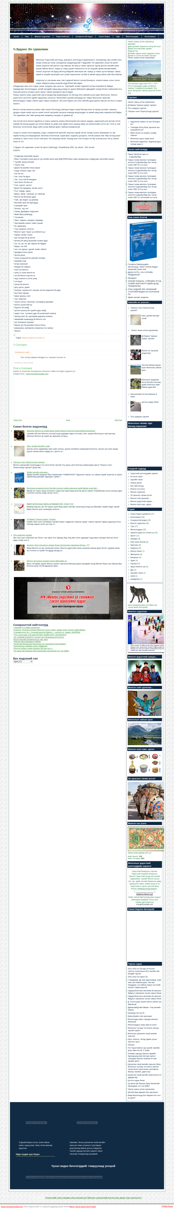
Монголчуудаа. (132, 36)
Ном (27, 36)
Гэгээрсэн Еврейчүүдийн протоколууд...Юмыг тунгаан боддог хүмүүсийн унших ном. (143, 266)
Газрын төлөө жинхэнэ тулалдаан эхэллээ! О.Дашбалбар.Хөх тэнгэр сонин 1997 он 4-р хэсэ (142, 186)
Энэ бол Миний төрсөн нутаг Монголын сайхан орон (151, 367)
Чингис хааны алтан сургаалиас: (141, 58)
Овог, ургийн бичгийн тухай (38, 446)
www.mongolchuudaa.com (37, 374)
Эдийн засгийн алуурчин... (38, 472)
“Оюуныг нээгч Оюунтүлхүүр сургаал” (29, 462)
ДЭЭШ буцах (167, 1206)
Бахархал (134, 557)
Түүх (118, 36)
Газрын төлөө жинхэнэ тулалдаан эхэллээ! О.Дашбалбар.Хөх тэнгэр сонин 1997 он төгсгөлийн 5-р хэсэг (142, 194)
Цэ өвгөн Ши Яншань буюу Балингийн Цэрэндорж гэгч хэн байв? (41, 651)
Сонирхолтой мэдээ (84, 36)
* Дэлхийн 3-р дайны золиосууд (26, 628)
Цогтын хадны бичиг (150, 402)
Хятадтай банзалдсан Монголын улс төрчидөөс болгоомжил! (40, 644)
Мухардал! (132, 278)
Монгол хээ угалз (137, 489)
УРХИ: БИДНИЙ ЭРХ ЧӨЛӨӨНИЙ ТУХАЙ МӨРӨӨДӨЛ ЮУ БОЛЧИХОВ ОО (143, 291)
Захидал (134, 539)
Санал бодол (104, 36)
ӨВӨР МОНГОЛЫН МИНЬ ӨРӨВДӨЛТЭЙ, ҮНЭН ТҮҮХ (50, 504)
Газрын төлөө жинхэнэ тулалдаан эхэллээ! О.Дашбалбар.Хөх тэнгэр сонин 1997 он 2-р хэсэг (142, 170)
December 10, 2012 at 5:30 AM (24, 363)
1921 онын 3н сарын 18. (138, 977)
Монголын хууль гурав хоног (142, 139)
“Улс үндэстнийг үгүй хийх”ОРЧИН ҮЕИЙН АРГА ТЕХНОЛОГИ (40, 635)
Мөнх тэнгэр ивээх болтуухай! (83, 1206)
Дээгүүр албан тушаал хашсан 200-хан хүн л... (33, 648)
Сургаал (134, 564)
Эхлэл (16, 36)
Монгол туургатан (42, 36)
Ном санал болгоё (138, 542)
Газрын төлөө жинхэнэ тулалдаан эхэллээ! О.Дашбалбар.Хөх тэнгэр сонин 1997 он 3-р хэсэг (142, 178)
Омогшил (134, 545)
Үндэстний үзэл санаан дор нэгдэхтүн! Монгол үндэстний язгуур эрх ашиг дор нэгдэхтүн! (93, 1197)
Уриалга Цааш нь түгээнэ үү (33, 338)
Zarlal (132, 576)
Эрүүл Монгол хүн (138, 567)
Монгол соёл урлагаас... (140, 498)
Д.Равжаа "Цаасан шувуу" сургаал (41, 519)
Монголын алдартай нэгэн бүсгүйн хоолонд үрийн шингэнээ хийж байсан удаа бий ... (63, 488)
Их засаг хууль (136, 477)
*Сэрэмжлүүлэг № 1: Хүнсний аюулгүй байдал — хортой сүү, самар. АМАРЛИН (46, 632)
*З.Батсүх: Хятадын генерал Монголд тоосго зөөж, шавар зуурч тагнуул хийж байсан (49, 630)
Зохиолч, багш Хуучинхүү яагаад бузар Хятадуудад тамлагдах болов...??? (58, 545)
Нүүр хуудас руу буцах (28, 1154)
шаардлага (135, 579)
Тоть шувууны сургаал (22, 535)
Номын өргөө (136, 483)
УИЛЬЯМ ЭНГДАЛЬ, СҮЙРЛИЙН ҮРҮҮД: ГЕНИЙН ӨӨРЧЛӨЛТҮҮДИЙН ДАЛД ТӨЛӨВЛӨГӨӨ (145, 283)
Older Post (118, 420)
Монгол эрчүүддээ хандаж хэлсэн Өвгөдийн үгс (47, 561)
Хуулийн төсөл (136, 480)
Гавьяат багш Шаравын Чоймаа (27, 642)
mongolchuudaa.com (144, 904)
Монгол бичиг (136, 551)
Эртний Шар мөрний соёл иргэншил (143, 1092)
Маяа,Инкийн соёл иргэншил (140, 1016)
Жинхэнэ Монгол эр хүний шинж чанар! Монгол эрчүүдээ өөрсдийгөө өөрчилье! (61, 431)
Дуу (132, 570)
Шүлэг (133, 536)
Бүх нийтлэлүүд (136, 486)
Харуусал (134, 548)
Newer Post (18, 420)
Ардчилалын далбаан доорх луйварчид (30, 646)
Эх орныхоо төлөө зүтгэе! (141, 495)
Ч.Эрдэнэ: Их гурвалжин (30, 49)
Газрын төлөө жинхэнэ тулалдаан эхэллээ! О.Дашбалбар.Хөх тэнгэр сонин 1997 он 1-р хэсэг (142, 162)
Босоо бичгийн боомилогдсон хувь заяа (31, 640)
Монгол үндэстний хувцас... (141, 501)
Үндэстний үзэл (62, 36)
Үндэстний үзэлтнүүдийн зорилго (144, 473)
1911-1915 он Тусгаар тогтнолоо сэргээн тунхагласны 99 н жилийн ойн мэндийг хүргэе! (143, 971)
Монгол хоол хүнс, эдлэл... (141, 504)
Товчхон (131, 1045)
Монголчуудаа (136, 530)
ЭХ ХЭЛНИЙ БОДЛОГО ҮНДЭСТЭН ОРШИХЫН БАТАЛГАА (39, 637)
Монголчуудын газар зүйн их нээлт (142, 1025)
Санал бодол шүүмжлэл (140, 514)
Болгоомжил (150, 36)
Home (68, 420)
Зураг (133, 561)
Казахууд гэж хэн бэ (136, 1013)
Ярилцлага (135, 554)
